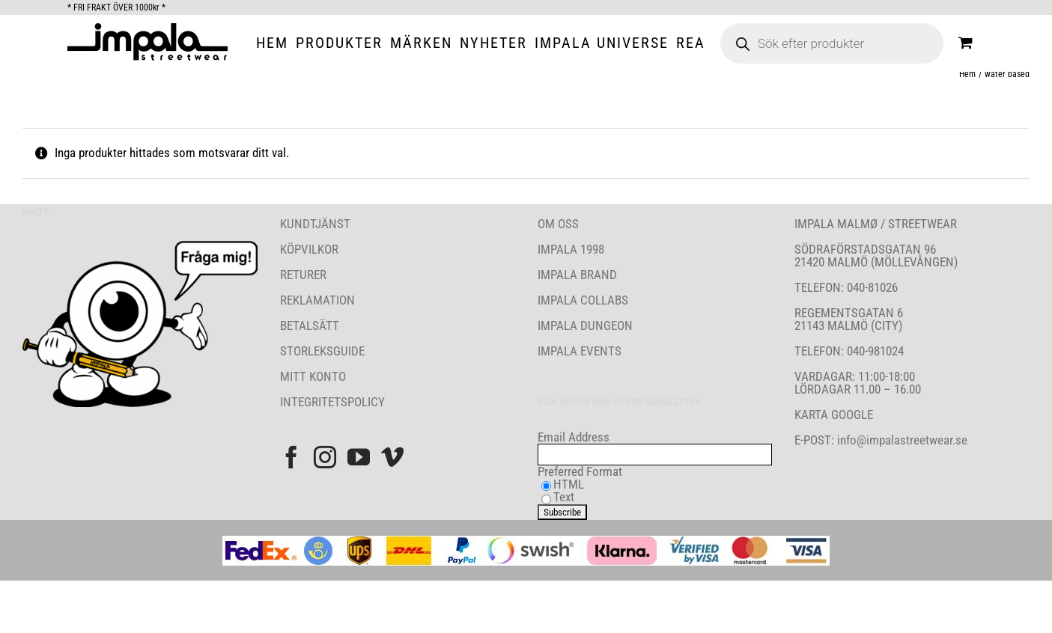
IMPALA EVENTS (579, 350)
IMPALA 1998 (571, 249)
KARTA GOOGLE (833, 414)
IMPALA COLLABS (583, 300)
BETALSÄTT (309, 325)
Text (563, 496)
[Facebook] (291, 457)
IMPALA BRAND (577, 274)
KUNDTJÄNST (315, 223)
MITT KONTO (313, 376)
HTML (568, 484)
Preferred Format (580, 471)
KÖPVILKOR (309, 249)
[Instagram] (325, 457)
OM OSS (558, 223)
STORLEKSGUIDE (322, 350)
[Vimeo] (392, 457)
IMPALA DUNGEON (585, 325)
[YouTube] (358, 457)
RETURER (303, 274)
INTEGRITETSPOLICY (332, 401)
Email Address (573, 436)
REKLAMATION (317, 300)
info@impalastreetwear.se (900, 439)
